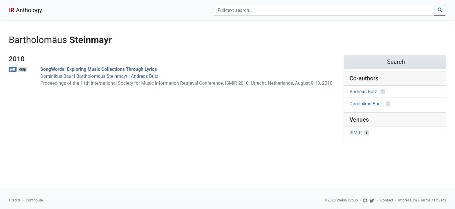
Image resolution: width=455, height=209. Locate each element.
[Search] (324, 10)
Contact (386, 200)
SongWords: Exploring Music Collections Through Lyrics (98, 69)
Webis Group (347, 200)
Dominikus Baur (56, 76)
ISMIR (356, 133)
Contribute (34, 200)
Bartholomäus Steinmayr (101, 76)
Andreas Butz (144, 76)
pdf (12, 69)
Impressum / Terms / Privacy (422, 200)
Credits (15, 200)
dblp (22, 69)
